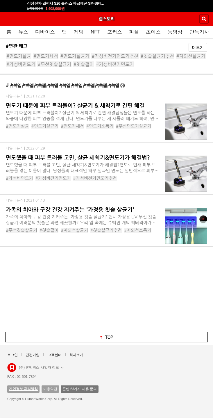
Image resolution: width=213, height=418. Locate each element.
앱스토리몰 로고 (11, 367)
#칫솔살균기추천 (157, 56)
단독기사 (199, 32)
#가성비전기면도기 (115, 64)
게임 (79, 32)
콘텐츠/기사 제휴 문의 (79, 389)
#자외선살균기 (190, 56)
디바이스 (45, 32)
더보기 (198, 47)
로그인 (12, 355)
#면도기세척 (45, 56)
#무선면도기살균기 (133, 126)
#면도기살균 (18, 56)
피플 (134, 32)
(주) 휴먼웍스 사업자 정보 (41, 367)
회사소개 (76, 355)
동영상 (175, 32)
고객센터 (55, 355)
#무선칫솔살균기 (54, 64)
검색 (204, 19)
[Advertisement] (106, 288)
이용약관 (50, 389)
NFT (95, 32)
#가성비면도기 (20, 64)
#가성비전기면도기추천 (115, 56)
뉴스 (23, 32)
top (109, 337)
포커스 (114, 32)
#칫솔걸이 (84, 64)
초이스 (153, 32)
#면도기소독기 (100, 126)
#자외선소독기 (137, 230)
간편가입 (33, 355)
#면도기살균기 (75, 56)
